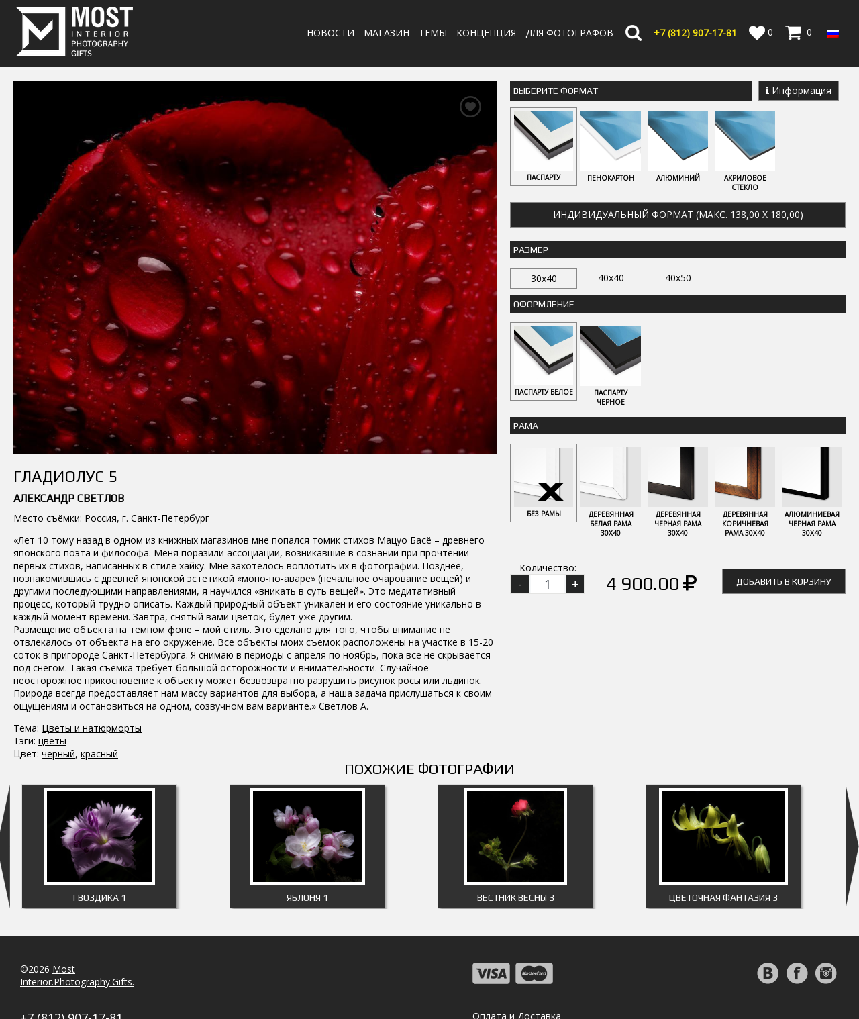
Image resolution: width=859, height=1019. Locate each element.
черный (58, 702)
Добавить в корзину (783, 581)
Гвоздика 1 (99, 846)
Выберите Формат (555, 90)
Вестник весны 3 (515, 846)
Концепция (486, 32)
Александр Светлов (68, 447)
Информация (798, 90)
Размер (530, 249)
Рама (525, 425)
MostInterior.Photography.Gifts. (77, 924)
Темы (433, 32)
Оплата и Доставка (516, 965)
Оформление (543, 304)
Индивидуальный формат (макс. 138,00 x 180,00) (678, 214)
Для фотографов (569, 32)
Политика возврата (517, 977)
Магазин (386, 32)
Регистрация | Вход (786, 978)
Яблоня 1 (307, 846)
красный (99, 702)
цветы (52, 689)
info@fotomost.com (64, 981)
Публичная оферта (516, 1003)
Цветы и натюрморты (92, 677)
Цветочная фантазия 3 (723, 846)
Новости (330, 32)
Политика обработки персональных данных (572, 990)
